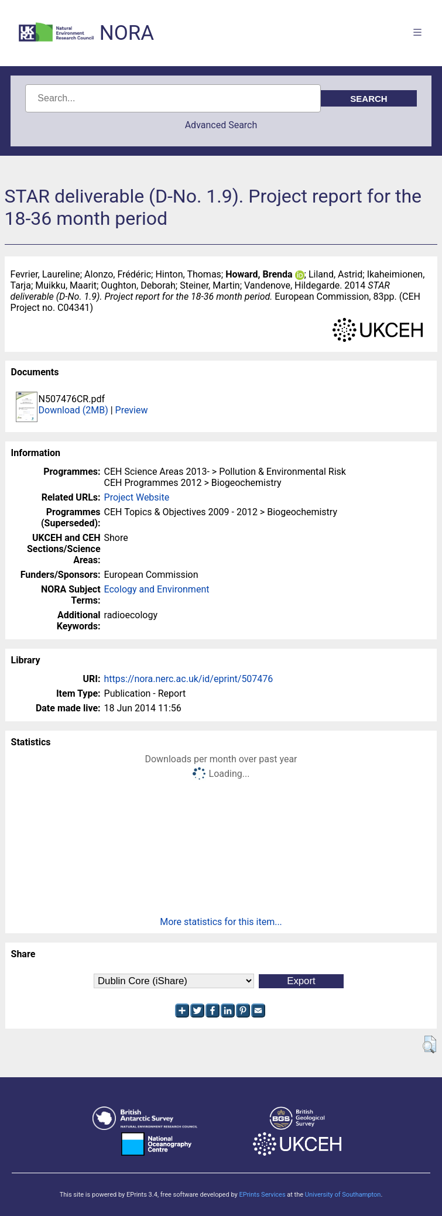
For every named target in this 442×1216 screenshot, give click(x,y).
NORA (127, 33)
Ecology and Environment (157, 589)
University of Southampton (343, 1194)
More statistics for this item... (221, 921)
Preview (131, 410)
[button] (429, 1044)
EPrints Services (262, 1194)
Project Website (137, 497)
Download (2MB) (73, 410)
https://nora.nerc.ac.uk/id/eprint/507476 (188, 678)
